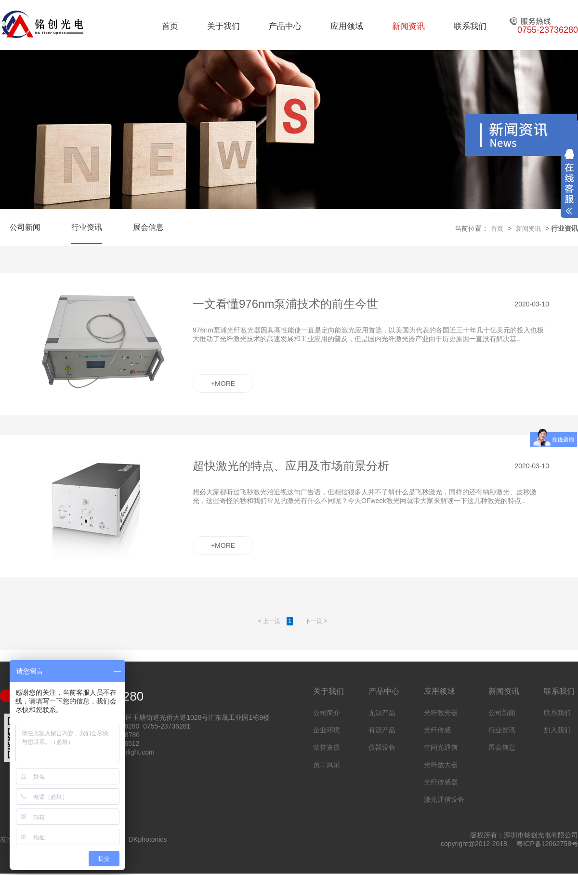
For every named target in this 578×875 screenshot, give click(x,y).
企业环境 (326, 730)
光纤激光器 (441, 712)
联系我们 (470, 26)
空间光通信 (441, 747)
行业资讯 (86, 227)
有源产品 (381, 730)
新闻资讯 (408, 26)
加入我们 (557, 730)
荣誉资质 (326, 747)
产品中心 (285, 26)
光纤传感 (437, 730)
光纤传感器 (441, 782)
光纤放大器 (441, 765)
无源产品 (381, 712)
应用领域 (346, 26)
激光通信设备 (444, 799)
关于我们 (223, 26)
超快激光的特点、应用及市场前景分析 (291, 465)
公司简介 (326, 712)
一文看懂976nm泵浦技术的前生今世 (285, 303)
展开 (569, 182)
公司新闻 (25, 227)
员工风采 (326, 765)
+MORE (223, 383)
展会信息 (148, 227)
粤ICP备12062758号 (547, 844)
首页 (170, 26)
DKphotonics (148, 839)
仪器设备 (381, 747)
